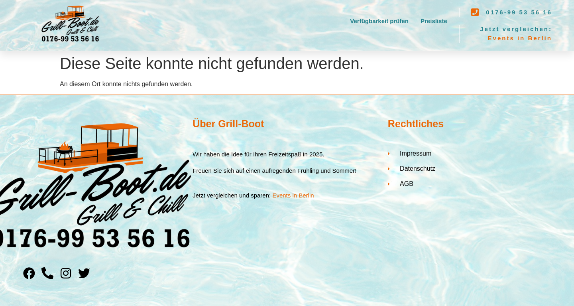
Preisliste (434, 21)
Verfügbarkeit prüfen (379, 21)
